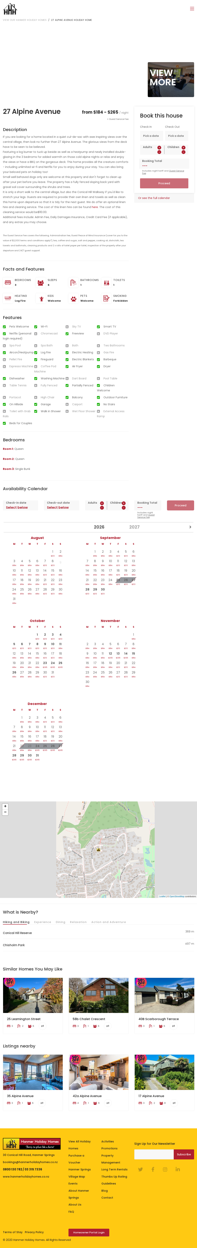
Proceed (164, 183)
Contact (107, 1197)
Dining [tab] (60, 922)
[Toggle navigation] (192, 9)
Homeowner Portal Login (88, 1232)
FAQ (71, 1211)
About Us (74, 1204)
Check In (146, 127)
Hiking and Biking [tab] (16, 922)
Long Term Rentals (114, 1169)
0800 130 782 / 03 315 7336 (22, 1169)
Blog (104, 1190)
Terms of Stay (13, 1232)
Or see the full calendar (154, 198)
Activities (107, 1141)
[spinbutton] (152, 152)
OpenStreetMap (176, 896)
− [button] (5, 812)
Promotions (109, 1148)
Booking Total (152, 160)
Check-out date (58, 502)
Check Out (172, 127)
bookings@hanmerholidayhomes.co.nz (30, 1162)
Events (73, 1183)
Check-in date (16, 502)
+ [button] (5, 806)
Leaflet (162, 896)
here (95, 207)
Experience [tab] (42, 922)
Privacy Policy (34, 1232)
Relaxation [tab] (78, 922)
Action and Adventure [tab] (108, 922)
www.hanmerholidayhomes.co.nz (26, 1176)
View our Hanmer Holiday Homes (25, 19)
